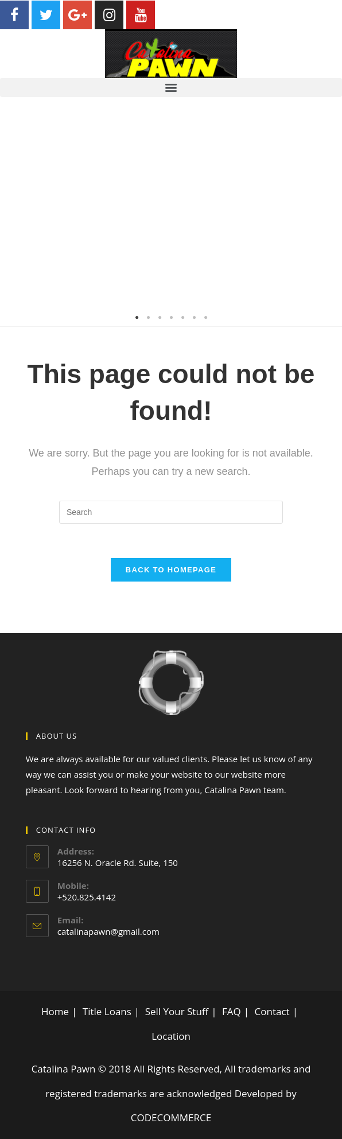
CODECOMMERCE (171, 1117)
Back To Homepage (171, 569)
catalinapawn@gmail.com (108, 931)
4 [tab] (171, 317)
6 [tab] (194, 317)
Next (325, 211)
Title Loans (107, 1011)
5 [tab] (182, 317)
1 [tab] (136, 317)
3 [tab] (159, 317)
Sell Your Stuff (177, 1011)
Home (55, 1011)
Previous (17, 211)
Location (171, 1036)
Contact (272, 1011)
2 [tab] (148, 317)
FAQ (231, 1011)
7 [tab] (205, 317)
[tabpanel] (171, 211)
